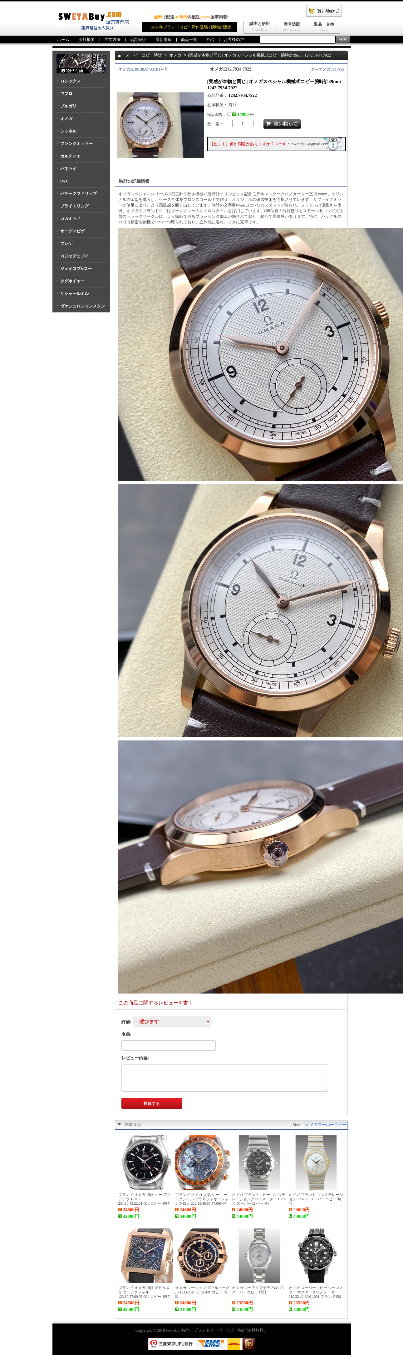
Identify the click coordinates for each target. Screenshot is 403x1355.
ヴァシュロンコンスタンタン (81, 308)
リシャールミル (74, 293)
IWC (64, 181)
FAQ (210, 39)
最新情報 (163, 39)
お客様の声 (234, 39)
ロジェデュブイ (74, 256)
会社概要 (87, 39)
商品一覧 (189, 39)
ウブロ (66, 93)
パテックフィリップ (78, 193)
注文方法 (112, 39)
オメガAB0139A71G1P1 (139, 69)
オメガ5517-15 (331, 69)
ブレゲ (66, 243)
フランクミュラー (76, 143)
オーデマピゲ (72, 231)
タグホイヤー (72, 281)
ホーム (63, 39)
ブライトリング (74, 206)
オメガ (66, 118)
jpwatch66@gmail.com (309, 144)
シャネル (68, 131)
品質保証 (138, 39)
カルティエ (70, 156)
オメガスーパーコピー (326, 1124)
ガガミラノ (70, 218)
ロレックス (70, 81)
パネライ (68, 168)
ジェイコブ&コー (76, 268)
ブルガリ (68, 106)
